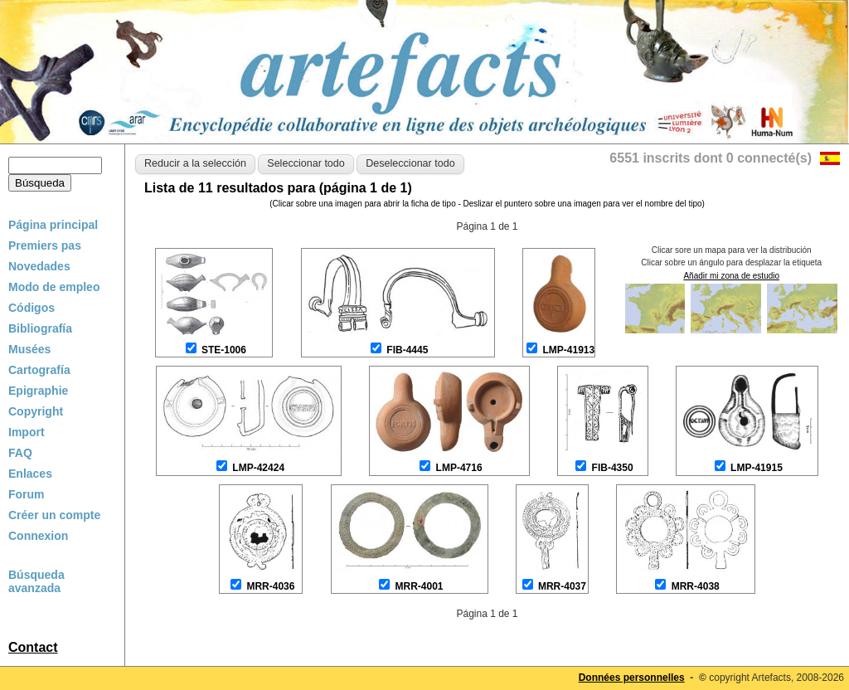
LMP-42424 (258, 468)
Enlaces (30, 473)
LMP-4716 (459, 468)
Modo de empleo (53, 287)
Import (26, 432)
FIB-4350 (612, 468)
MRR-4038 (696, 586)
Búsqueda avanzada (36, 581)
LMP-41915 (756, 468)
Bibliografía (40, 328)
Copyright (35, 411)
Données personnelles (632, 677)
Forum (26, 494)
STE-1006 (223, 350)
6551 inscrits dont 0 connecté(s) (710, 158)
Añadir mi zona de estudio (731, 275)
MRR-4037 (562, 586)
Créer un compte (54, 515)
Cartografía (39, 370)
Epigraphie (38, 390)
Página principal (53, 224)
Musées (29, 349)
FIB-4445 (407, 350)
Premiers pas (44, 245)
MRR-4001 (419, 586)
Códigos (31, 307)
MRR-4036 (270, 586)
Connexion (38, 535)
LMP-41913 (568, 350)
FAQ (20, 452)
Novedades (39, 266)
